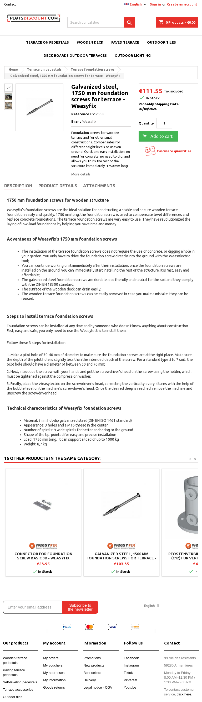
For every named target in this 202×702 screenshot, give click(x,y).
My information (54, 680)
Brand (76, 121)
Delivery (89, 680)
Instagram (131, 665)
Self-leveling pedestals (20, 682)
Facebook (131, 658)
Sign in (155, 4)
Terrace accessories (18, 689)
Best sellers (92, 673)
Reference (80, 114)
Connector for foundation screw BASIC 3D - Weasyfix (43, 556)
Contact (10, 4)
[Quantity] (164, 123)
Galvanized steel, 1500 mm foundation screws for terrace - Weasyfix (121, 558)
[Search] (100, 22)
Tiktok (128, 673)
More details (80, 174)
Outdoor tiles (12, 697)
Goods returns (54, 687)
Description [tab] (18, 185)
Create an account (182, 4)
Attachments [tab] (99, 185)
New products (93, 665)
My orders (50, 658)
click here (184, 694)
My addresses (53, 673)
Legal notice (92, 687)
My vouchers (53, 665)
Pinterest (130, 680)
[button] (47, 631)
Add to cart (158, 136)
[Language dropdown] (135, 4)
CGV (108, 687)
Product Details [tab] (57, 185)
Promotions (92, 658)
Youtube (130, 687)
